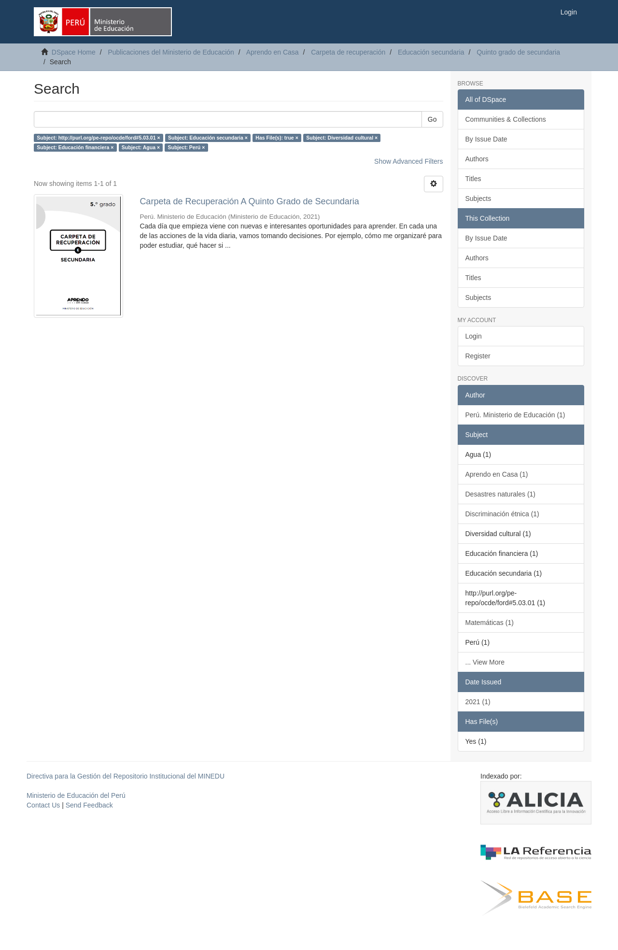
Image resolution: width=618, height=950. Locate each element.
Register (478, 356)
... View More (485, 662)
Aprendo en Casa (272, 52)
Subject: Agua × (141, 147)
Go (432, 119)
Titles (473, 179)
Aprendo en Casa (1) (496, 474)
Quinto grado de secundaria (518, 52)
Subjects (478, 198)
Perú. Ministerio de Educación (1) (515, 415)
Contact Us (43, 805)
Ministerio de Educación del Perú (76, 795)
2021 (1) (478, 702)
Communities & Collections (505, 119)
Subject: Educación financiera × (75, 147)
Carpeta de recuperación (348, 52)
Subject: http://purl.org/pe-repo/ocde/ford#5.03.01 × (98, 138)
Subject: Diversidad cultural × (342, 138)
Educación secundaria (431, 52)
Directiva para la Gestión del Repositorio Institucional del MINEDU (126, 776)
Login (473, 336)
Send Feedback (89, 805)
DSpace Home (74, 52)
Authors (477, 159)
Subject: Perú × (186, 147)
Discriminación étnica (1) (502, 514)
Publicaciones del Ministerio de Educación (171, 52)
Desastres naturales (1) (500, 494)
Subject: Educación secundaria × (208, 138)
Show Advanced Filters (408, 161)
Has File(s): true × (276, 138)
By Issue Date (486, 139)
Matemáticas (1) (489, 622)
